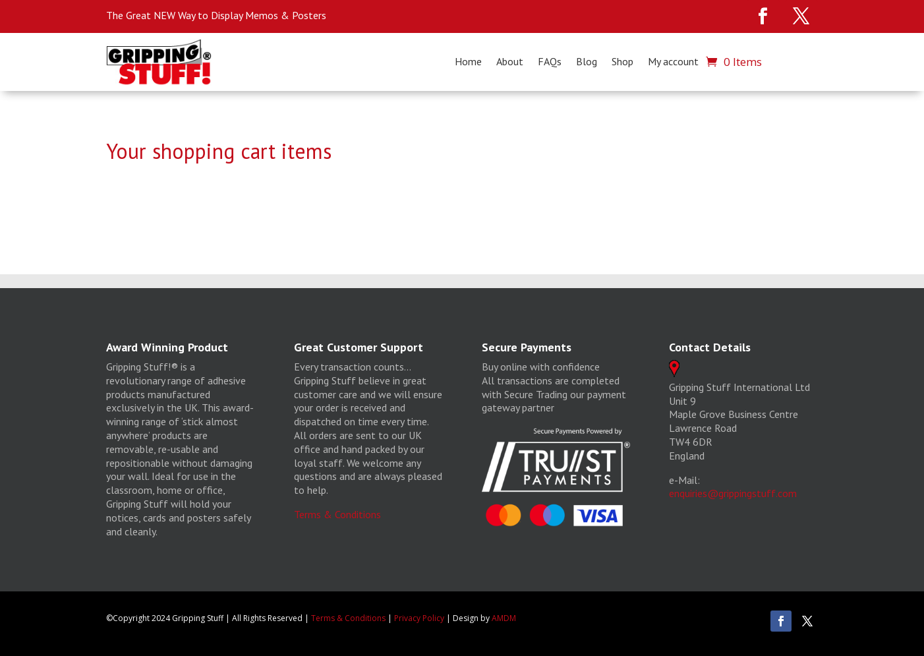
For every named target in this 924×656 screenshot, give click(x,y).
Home (468, 62)
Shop (622, 62)
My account (673, 62)
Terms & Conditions (337, 514)
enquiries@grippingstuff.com (733, 493)
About (509, 62)
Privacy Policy (419, 618)
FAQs (550, 62)
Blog (586, 62)
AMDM (504, 618)
